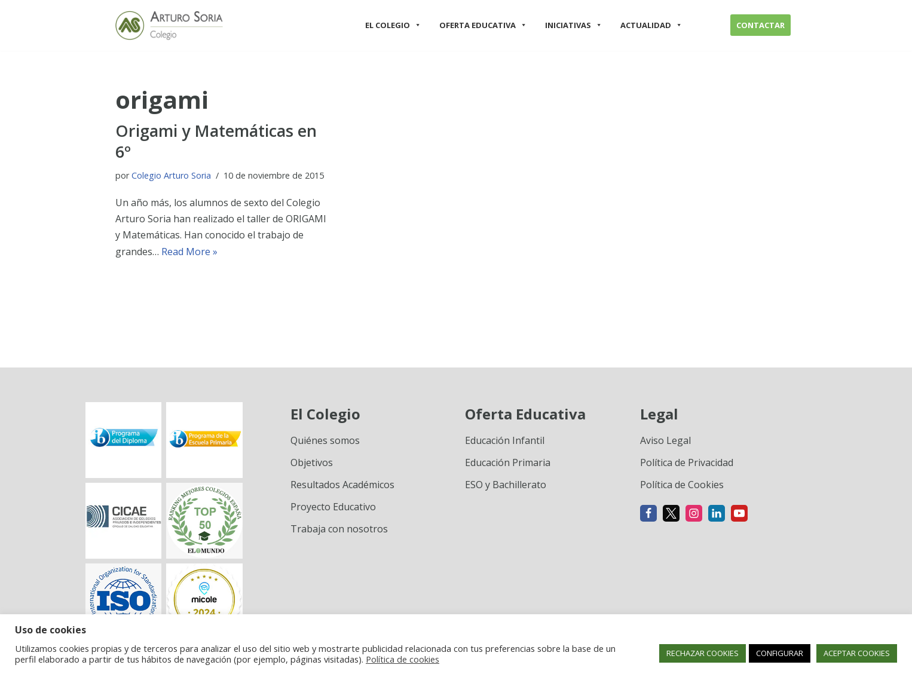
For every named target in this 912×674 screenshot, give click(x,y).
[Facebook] (648, 513)
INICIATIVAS (573, 25)
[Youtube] (739, 513)
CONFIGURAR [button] (779, 653)
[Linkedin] (716, 513)
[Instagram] (693, 513)
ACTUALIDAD (651, 25)
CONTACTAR (760, 25)
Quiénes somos (325, 440)
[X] (671, 513)
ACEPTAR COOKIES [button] (857, 653)
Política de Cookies (682, 484)
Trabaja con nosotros (339, 528)
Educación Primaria (507, 462)
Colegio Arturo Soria (171, 175)
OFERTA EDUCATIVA (483, 25)
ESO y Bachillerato (505, 484)
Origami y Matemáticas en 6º (216, 141)
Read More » (189, 251)
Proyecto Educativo (333, 506)
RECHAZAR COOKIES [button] (702, 653)
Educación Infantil (504, 440)
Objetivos (311, 462)
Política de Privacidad (686, 462)
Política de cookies (402, 659)
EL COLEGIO (393, 25)
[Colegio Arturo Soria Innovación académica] (169, 25)
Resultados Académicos (342, 484)
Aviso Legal (665, 440)
